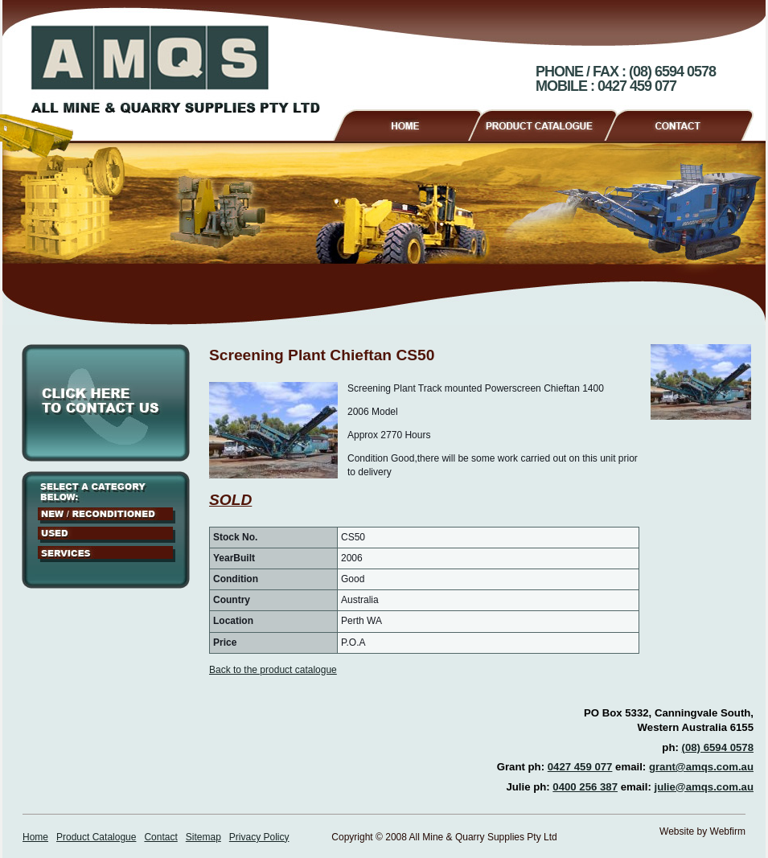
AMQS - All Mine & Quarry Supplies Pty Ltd (175, 69)
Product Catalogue (550, 123)
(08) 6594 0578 (718, 747)
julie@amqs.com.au (704, 787)
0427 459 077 (580, 767)
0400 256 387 (585, 787)
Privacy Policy (259, 837)
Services (106, 554)
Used (106, 535)
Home (406, 123)
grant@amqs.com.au (701, 767)
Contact (686, 123)
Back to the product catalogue (273, 669)
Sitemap (203, 837)
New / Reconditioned (106, 515)
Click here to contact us (106, 403)
